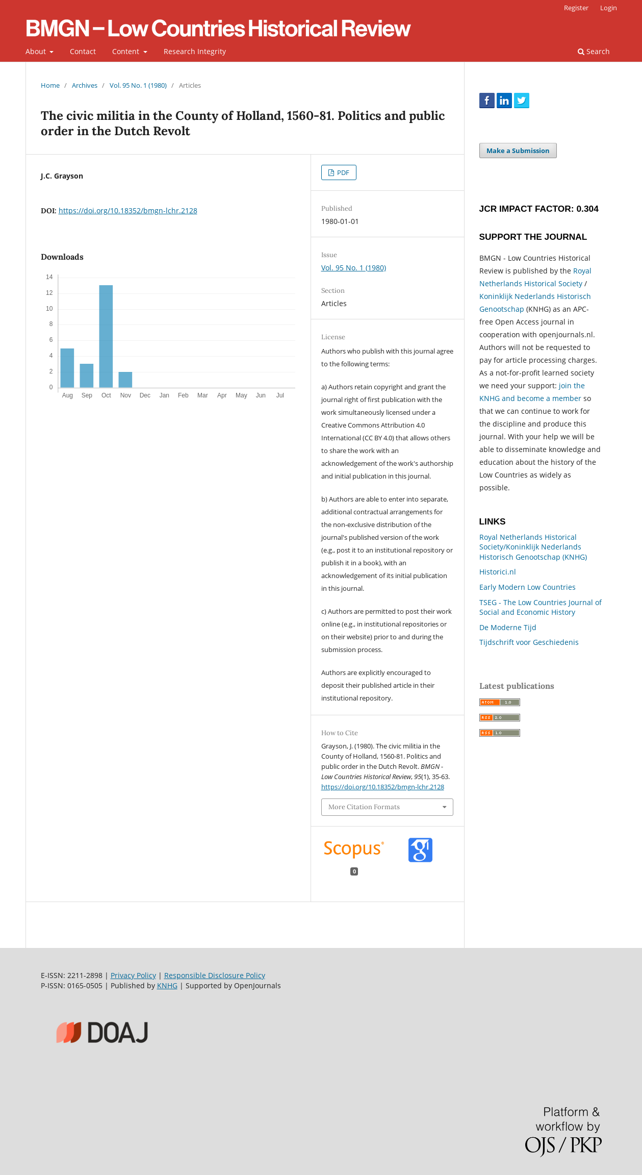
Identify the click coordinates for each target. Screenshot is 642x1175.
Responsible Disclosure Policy (214, 975)
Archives (84, 85)
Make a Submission (518, 150)
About (36, 51)
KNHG (167, 985)
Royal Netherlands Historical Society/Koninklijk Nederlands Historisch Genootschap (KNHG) (533, 547)
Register (576, 7)
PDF (342, 172)
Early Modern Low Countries (527, 587)
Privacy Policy (133, 975)
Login (608, 7)
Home (50, 85)
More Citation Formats (364, 807)
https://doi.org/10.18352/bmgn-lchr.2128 (128, 210)
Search (594, 51)
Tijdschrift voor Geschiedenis (529, 642)
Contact (83, 51)
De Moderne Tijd (507, 627)
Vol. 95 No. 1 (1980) (138, 85)
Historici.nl (497, 572)
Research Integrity (195, 51)
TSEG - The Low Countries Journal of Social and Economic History (540, 607)
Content (126, 51)
